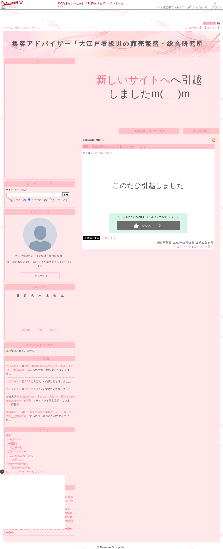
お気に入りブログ (40, 345)
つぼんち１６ (14, 365)
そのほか (11, 6)
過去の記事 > (201, 131)
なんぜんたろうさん (21, 455)
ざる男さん (16, 459)
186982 (210, 23)
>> (170, 7)
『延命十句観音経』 (17, 463)
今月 (39, 329)
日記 (17, 27)
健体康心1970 (14, 412)
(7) (144, 146)
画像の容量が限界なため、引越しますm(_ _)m (112, 146)
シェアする (108, 237)
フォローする (40, 275)
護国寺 (13, 443)
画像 (8, 435)
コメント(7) (183, 246)
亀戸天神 (15, 439)
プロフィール (30, 27)
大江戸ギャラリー (16, 451)
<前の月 (26, 329)
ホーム (7, 27)
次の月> (53, 329)
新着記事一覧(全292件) (149, 131)
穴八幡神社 (16, 447)
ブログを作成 (200, 7)
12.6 (28, 389)
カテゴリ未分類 (103, 152)
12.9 (28, 381)
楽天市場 (216, 7)
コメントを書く (203, 246)
